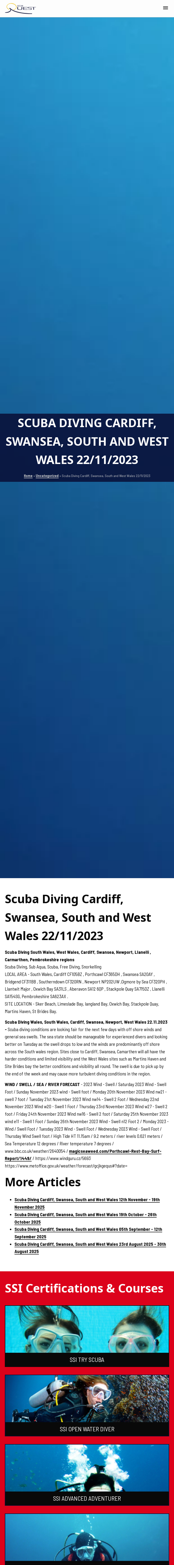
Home (28, 476)
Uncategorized (47, 476)
